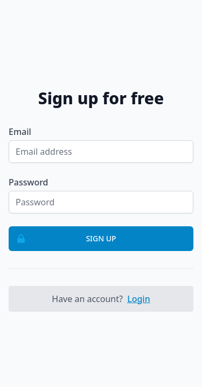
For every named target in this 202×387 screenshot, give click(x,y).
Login (138, 299)
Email (20, 132)
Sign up (62, 238)
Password (28, 182)
